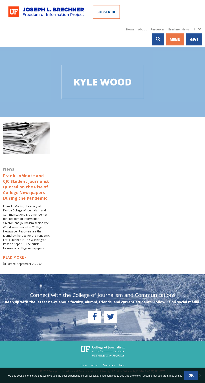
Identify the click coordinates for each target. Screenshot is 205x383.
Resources (158, 29)
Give (194, 39)
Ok (191, 375)
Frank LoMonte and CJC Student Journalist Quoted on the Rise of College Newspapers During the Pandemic (26, 187)
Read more (14, 257)
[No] (200, 375)
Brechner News (178, 29)
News (122, 365)
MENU (175, 39)
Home (130, 29)
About (142, 29)
